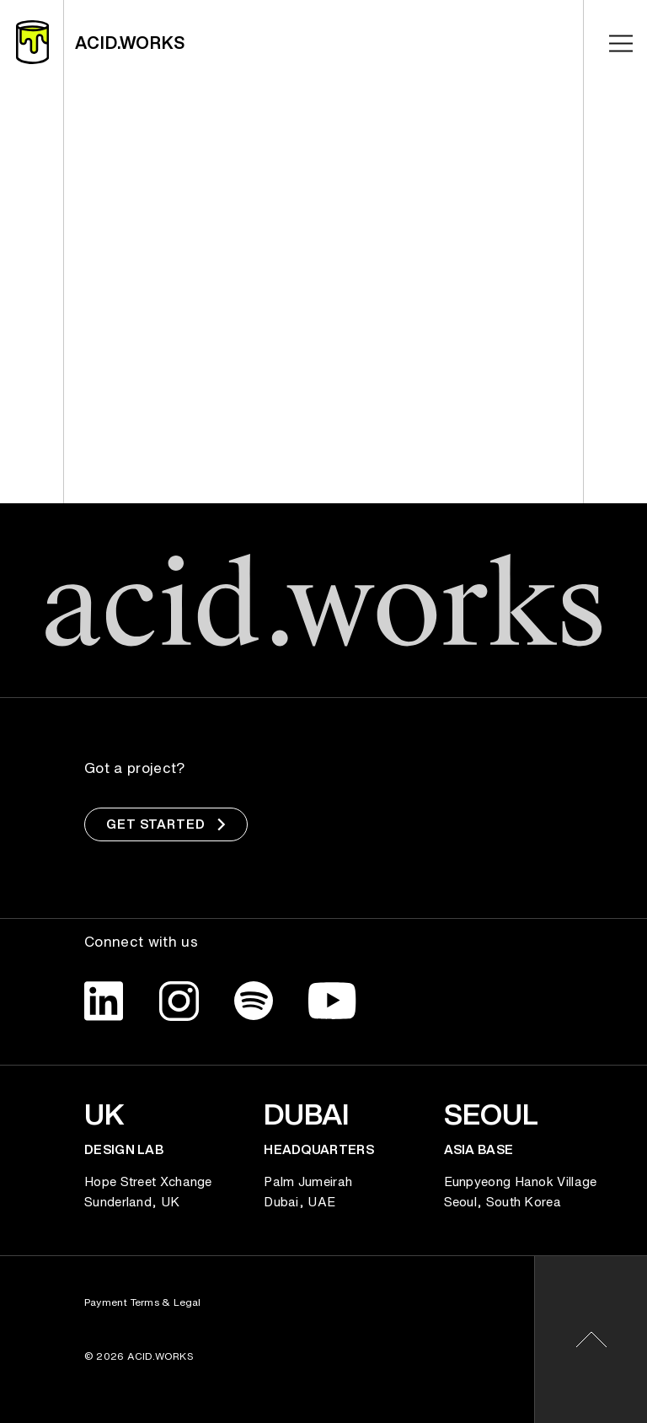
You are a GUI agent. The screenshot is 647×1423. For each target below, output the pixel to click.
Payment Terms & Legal (142, 1302)
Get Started (166, 824)
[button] (590, 1339)
